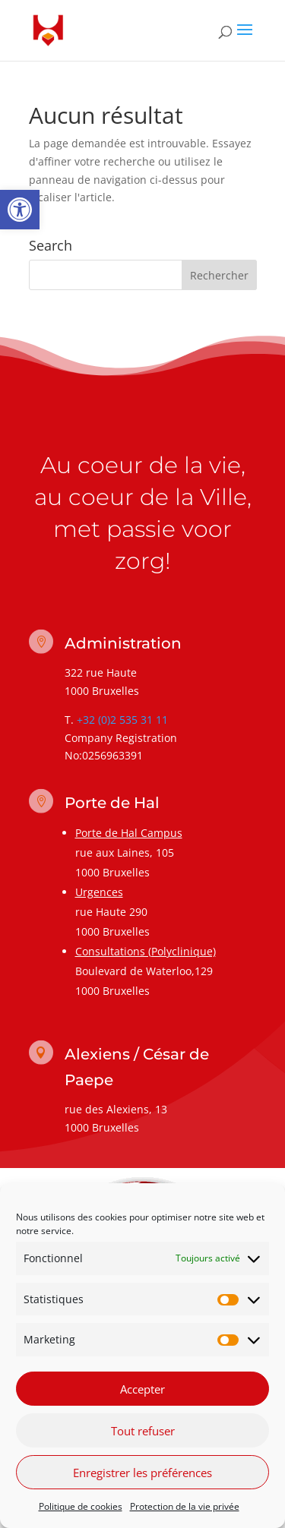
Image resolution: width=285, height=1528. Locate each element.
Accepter (142, 1389)
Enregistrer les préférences (142, 1472)
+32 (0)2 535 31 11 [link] (122, 719)
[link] (20, 209)
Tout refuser (143, 1430)
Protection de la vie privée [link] (184, 1506)
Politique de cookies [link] (80, 1506)
